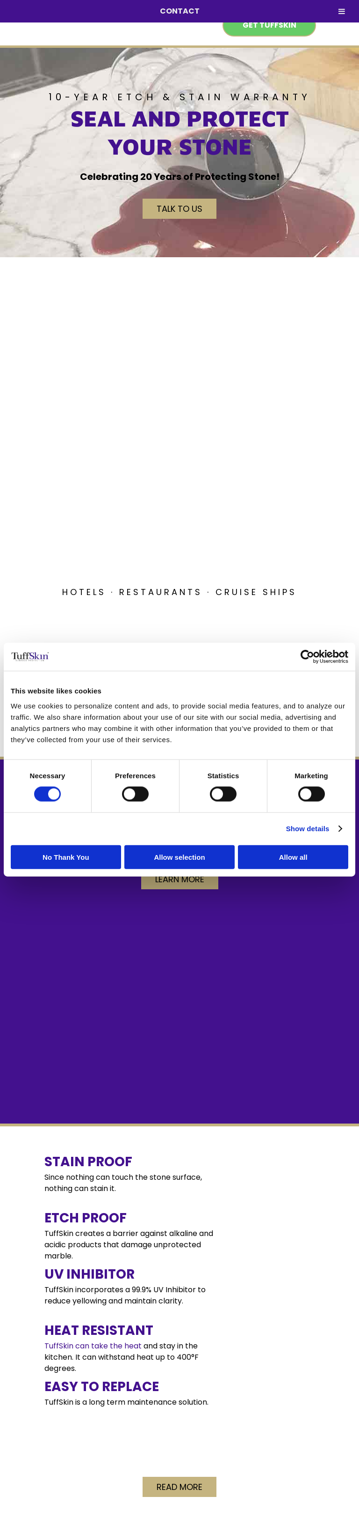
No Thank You (66, 857)
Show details (308, 829)
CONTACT (180, 11)
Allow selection (179, 857)
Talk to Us (179, 209)
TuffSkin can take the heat (93, 1345)
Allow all (293, 857)
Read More (179, 1487)
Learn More (179, 879)
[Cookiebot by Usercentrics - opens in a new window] (307, 657)
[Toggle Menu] (341, 11)
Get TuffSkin (269, 25)
